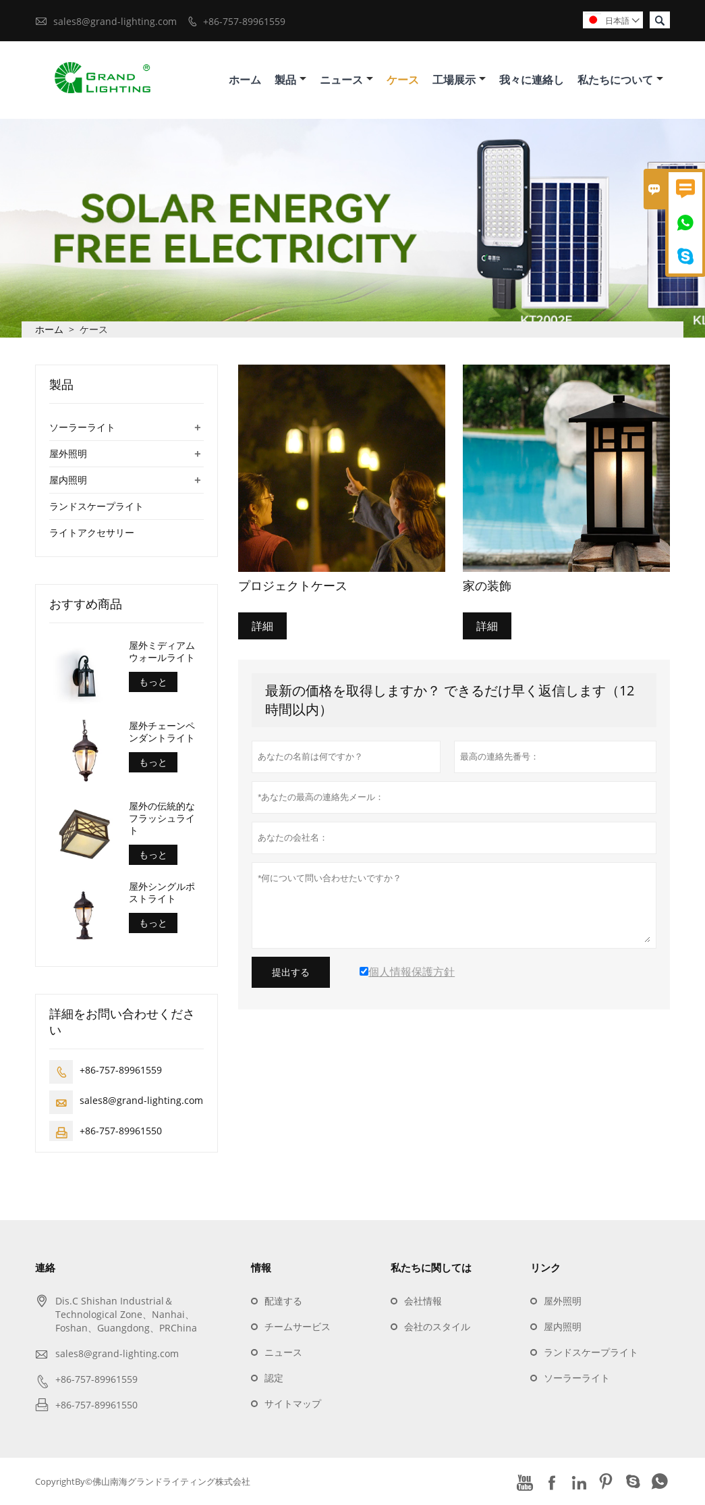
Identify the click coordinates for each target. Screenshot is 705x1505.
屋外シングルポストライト (162, 892)
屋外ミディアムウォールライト (162, 651)
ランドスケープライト (96, 506)
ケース (403, 79)
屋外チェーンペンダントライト (162, 732)
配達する (283, 1300)
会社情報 (423, 1300)
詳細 (262, 625)
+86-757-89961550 (121, 1130)
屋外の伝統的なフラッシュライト (162, 818)
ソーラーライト (82, 427)
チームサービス (297, 1326)
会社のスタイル (437, 1326)
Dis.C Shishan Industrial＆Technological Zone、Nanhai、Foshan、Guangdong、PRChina (126, 1314)
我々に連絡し (531, 79)
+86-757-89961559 (244, 21)
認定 (273, 1377)
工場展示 (459, 79)
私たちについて (620, 79)
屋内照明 (68, 479)
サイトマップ (292, 1403)
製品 (290, 79)
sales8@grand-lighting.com (115, 21)
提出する (291, 972)
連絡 (45, 1267)
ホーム (245, 79)
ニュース (346, 79)
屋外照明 (68, 453)
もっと (153, 681)
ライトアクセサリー (91, 532)
